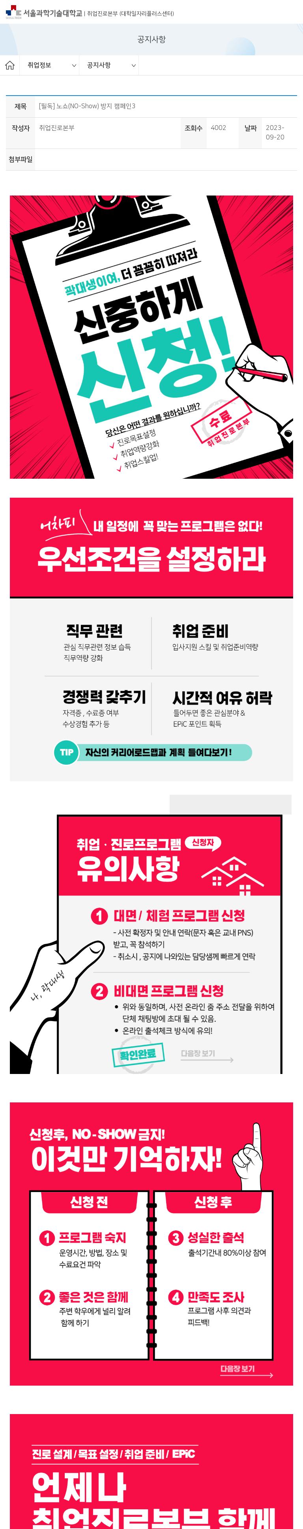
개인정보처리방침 (29, 1469)
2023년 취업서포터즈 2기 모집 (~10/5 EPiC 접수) (103, 1332)
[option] (49, 65)
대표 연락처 (107, 1469)
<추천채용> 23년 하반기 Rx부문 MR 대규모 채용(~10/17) (113, 1354)
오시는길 (73, 1469)
